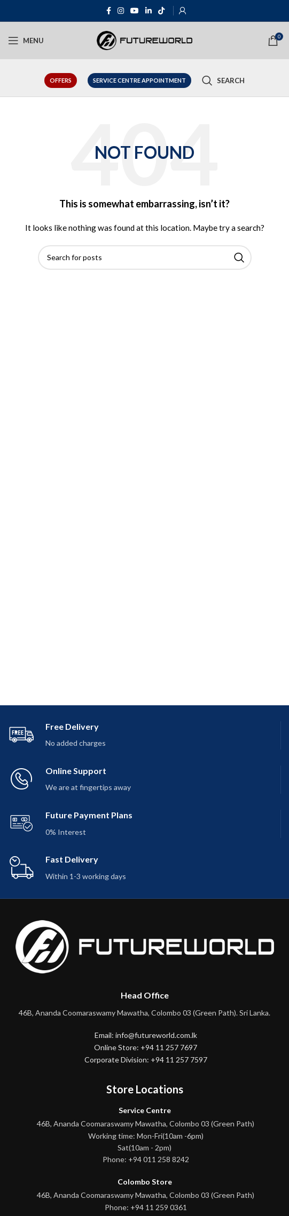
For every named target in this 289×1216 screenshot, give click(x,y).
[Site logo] (144, 39)
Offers (61, 80)
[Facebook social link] (108, 11)
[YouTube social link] (134, 11)
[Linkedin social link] (148, 11)
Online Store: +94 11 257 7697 (145, 1047)
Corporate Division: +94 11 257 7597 (145, 1059)
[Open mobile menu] (26, 40)
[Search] (223, 80)
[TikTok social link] (161, 11)
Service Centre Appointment (139, 80)
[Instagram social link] (120, 11)
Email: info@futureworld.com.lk (146, 1035)
